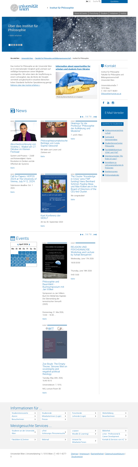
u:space (75, 431)
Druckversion (77, 456)
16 (24, 259)
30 (24, 265)
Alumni (14, 416)
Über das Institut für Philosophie (23, 28)
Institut (123, 13)
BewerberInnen (108, 416)
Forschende (77, 413)
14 (16, 259)
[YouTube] (108, 102)
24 (27, 262)
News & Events (81, 13)
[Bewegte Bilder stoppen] (21, 45)
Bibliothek (106, 431)
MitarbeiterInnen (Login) (51, 416)
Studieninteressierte (20, 413)
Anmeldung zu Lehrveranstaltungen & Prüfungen (114, 165)
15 (20, 259)
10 (27, 255)
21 (16, 262)
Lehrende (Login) (79, 416)
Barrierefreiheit (97, 454)
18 (31, 259)
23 (24, 262)
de (88, 1)
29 (20, 265)
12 (35, 255)
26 (35, 262)
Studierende (47, 413)
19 (35, 259)
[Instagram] (113, 102)
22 (20, 262)
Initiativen (114, 13)
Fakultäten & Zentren (20, 439)
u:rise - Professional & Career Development (111, 435)
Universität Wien (27, 58)
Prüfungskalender (112, 175)
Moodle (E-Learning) (80, 434)
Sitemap (74, 454)
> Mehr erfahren (15, 35)
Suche (96, 1)
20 (13, 262)
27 (13, 265)
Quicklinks (114, 1)
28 (16, 265)
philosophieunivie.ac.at (111, 94)
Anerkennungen (111, 171)
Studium (104, 13)
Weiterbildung (107, 413)
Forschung (94, 13)
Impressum (85, 454)
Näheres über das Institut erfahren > (25, 85)
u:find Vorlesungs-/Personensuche (53, 432)
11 (31, 255)
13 (13, 259)
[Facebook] (103, 102)
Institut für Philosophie (62, 7)
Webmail (45, 439)
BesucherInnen (18, 419)
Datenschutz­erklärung (114, 454)
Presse (45, 419)
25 (31, 262)
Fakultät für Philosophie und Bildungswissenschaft (53, 58)
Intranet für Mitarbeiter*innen (79, 440)
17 (27, 259)
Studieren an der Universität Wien (23, 432)
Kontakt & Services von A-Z (113, 439)
